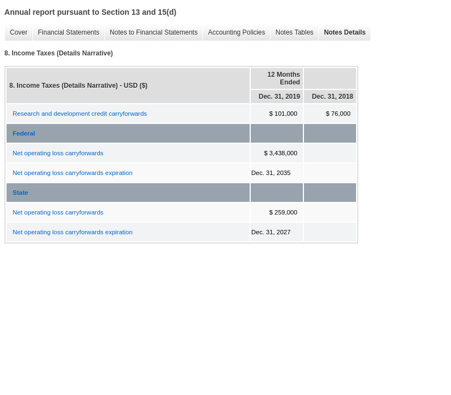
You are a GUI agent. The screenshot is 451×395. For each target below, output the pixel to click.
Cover (15, 33)
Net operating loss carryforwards (58, 153)
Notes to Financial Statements (151, 33)
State (20, 192)
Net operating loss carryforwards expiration (73, 173)
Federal (24, 133)
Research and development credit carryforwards (80, 113)
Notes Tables (291, 33)
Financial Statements (65, 33)
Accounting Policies (233, 33)
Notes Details (341, 33)
